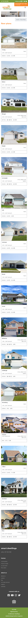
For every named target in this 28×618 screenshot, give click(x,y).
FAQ (2, 580)
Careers (3, 578)
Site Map (14, 609)
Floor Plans (3, 567)
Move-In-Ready (4, 563)
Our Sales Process (5, 582)
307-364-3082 (8, 552)
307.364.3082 (5, 1)
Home (17, 19)
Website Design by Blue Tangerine (14, 616)
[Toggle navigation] (25, 7)
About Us (3, 576)
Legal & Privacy (14, 611)
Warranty (3, 586)
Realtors (3, 584)
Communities (4, 561)
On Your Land (4, 565)
